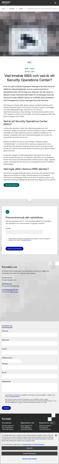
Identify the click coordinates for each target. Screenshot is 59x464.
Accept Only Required (29, 453)
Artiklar (21, 8)
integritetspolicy (26, 240)
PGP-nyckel (14, 292)
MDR (29, 62)
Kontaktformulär (7, 326)
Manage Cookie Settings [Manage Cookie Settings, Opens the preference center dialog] (29, 458)
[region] (29, 448)
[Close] (56, 435)
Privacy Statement (39, 444)
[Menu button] (55, 3)
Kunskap (11, 8)
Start (3, 8)
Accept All (29, 448)
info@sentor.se (7, 284)
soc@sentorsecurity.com (10, 290)
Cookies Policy (27, 444)
